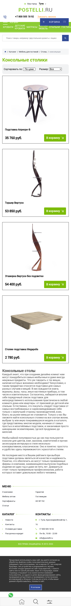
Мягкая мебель (43, 27)
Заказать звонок (46, 16)
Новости (9, 520)
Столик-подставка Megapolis (21, 349)
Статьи (5, 505)
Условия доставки (13, 529)
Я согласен (35, 587)
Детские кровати (20, 27)
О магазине (7, 492)
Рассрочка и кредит (14, 533)
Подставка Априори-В (17, 129)
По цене (29, 69)
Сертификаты (8, 501)
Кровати (8, 27)
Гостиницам (41, 496)
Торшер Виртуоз (14, 202)
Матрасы (32, 27)
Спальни (54, 27)
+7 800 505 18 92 (24, 16)
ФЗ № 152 (40, 501)
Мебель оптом (8, 496)
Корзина (54, 22)
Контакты (9, 524)
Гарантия (40, 492)
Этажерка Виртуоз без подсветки (24, 276)
